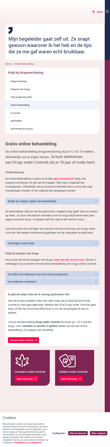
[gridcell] (30, 368)
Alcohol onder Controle (21, 340)
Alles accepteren (78, 433)
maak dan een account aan (69, 259)
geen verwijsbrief (63, 178)
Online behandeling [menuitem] (20, 104)
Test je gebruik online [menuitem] (21, 96)
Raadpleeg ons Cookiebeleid (27, 442)
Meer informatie (25, 378)
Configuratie (58, 433)
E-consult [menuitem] (15, 112)
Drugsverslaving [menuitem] (19, 81)
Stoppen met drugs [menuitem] (20, 89)
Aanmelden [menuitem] (16, 120)
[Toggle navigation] (101, 12)
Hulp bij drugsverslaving (25, 72)
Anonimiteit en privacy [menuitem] (22, 128)
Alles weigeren (98, 433)
